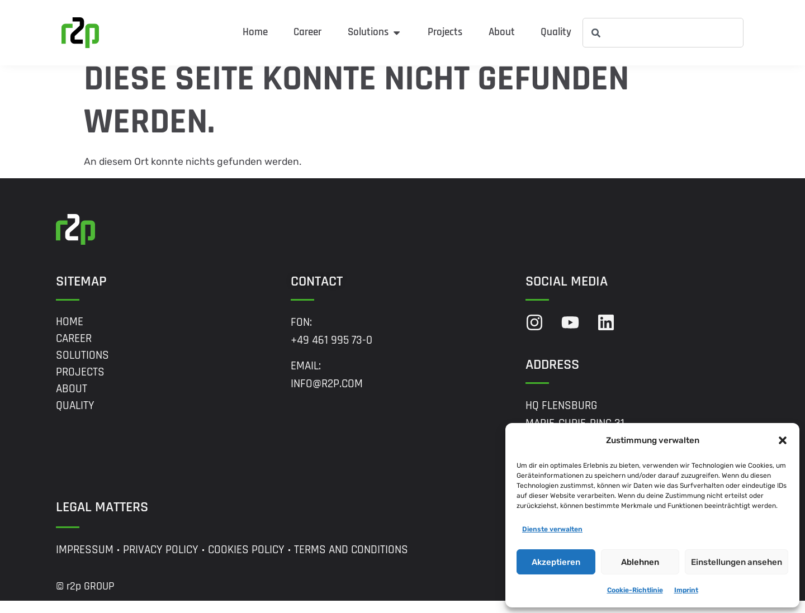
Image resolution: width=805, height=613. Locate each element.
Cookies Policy (246, 562)
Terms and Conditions (351, 562)
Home (69, 333)
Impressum (84, 562)
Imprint (686, 590)
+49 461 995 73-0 (331, 352)
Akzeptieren (556, 562)
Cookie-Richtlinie (635, 590)
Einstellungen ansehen (736, 562)
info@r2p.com (327, 396)
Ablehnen (640, 562)
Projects (80, 384)
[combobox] (663, 32)
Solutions (82, 367)
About (71, 400)
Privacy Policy (160, 562)
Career (74, 350)
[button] (782, 440)
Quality (75, 417)
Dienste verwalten (552, 529)
